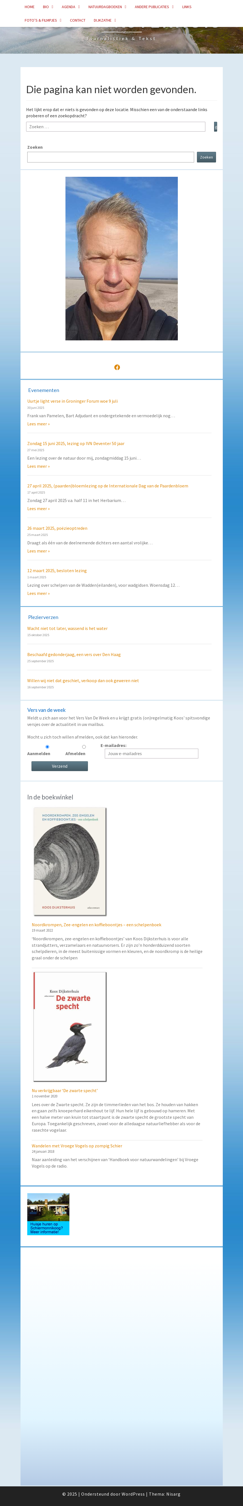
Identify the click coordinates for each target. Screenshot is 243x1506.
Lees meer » (38, 424)
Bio (46, 6)
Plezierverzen (43, 617)
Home (30, 6)
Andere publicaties (152, 6)
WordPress (133, 1494)
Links (187, 6)
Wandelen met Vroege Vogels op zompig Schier (77, 1146)
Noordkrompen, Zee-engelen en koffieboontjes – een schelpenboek (96, 924)
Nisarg (173, 1494)
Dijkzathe (103, 20)
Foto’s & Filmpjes (41, 20)
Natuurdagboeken (105, 6)
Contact (77, 20)
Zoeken (35, 147)
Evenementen (43, 390)
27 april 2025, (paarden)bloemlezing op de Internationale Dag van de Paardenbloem (107, 486)
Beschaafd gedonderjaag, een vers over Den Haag (74, 654)
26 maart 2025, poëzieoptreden (57, 528)
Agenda (68, 6)
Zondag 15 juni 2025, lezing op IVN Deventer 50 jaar (75, 443)
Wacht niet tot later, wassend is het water (67, 628)
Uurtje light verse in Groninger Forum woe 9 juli (72, 401)
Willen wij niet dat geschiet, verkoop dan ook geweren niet (83, 680)
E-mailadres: (147, 750)
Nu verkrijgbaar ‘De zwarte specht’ (65, 1090)
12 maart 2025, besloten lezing (57, 570)
